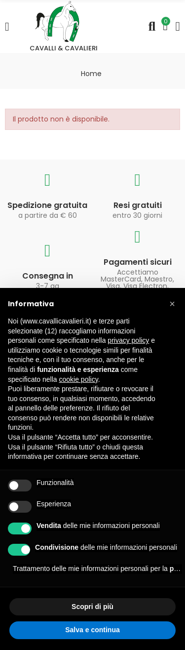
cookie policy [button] (78, 379)
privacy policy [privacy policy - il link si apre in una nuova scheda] (128, 340)
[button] (172, 304)
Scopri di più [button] (92, 606)
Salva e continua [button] (92, 630)
